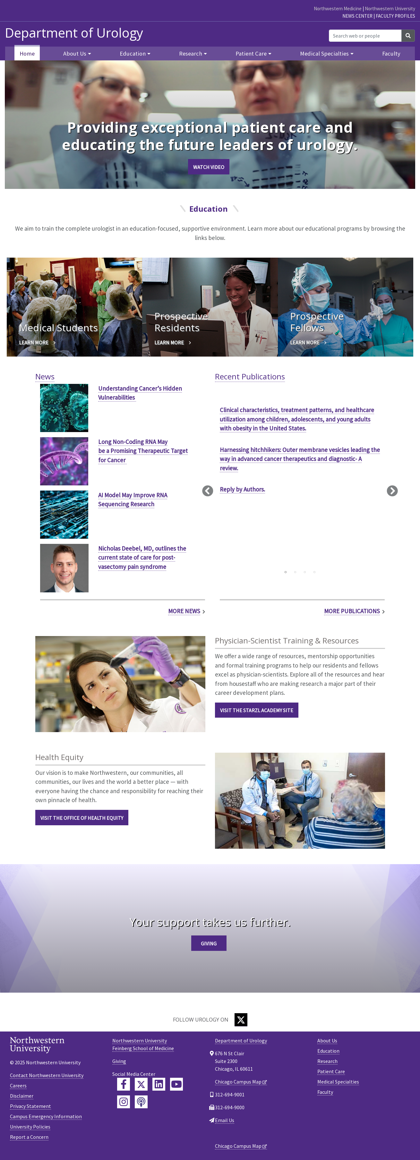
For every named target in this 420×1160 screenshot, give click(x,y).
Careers (18, 1085)
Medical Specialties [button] (324, 53)
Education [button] (133, 53)
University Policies (30, 1126)
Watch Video (208, 167)
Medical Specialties (338, 1081)
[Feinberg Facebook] (123, 1084)
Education (328, 1051)
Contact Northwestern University (46, 1075)
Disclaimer (21, 1096)
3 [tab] (305, 572)
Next (392, 490)
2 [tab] (295, 572)
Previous (208, 490)
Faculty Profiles (395, 16)
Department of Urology (74, 33)
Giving (209, 943)
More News (184, 611)
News (45, 376)
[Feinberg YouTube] (176, 1084)
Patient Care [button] (251, 53)
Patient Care (331, 1071)
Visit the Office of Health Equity (81, 818)
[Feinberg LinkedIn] (158, 1084)
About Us (327, 1040)
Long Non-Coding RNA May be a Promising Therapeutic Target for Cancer (143, 451)
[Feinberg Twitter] (141, 1084)
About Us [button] (74, 53)
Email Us (224, 1120)
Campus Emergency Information (46, 1116)
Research (327, 1061)
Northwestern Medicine (338, 8)
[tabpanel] (300, 455)
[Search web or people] (365, 36)
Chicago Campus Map (238, 1081)
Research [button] (190, 53)
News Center (357, 16)
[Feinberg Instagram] (123, 1101)
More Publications (352, 611)
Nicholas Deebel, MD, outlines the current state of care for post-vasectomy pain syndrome (142, 558)
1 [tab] (285, 572)
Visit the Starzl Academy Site (256, 710)
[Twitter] (241, 1019)
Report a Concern (29, 1137)
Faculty (391, 53)
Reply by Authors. (242, 489)
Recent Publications (250, 376)
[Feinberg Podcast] (141, 1101)
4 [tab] (314, 572)
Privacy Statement (30, 1106)
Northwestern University (390, 8)
